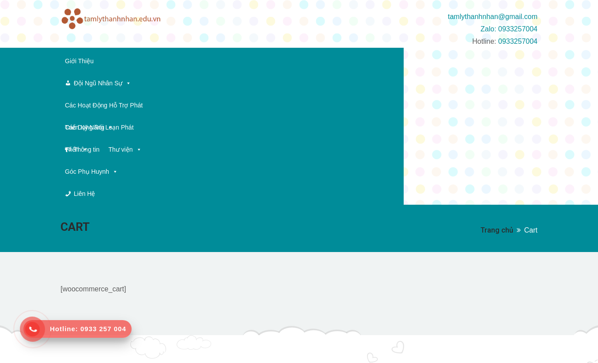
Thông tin (437, 61)
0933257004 (517, 41)
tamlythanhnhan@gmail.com (492, 16)
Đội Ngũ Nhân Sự (140, 61)
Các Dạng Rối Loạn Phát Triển (360, 61)
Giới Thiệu (79, 61)
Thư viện (475, 61)
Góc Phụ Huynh (91, 83)
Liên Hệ (146, 83)
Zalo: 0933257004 (509, 29)
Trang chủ (497, 119)
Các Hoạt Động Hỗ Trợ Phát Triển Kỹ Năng (241, 61)
